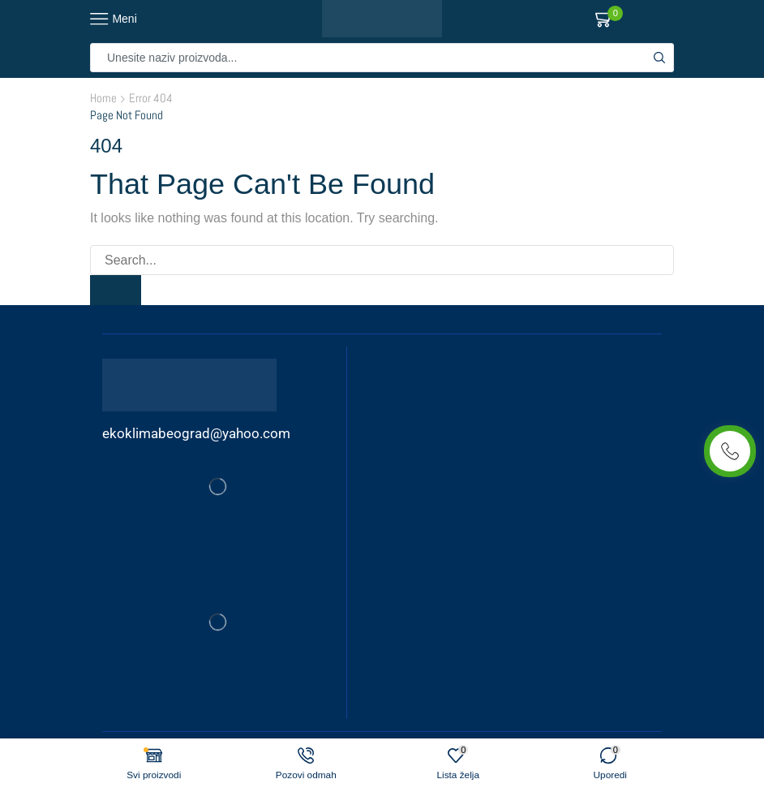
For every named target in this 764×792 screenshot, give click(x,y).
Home (103, 97)
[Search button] (659, 57)
